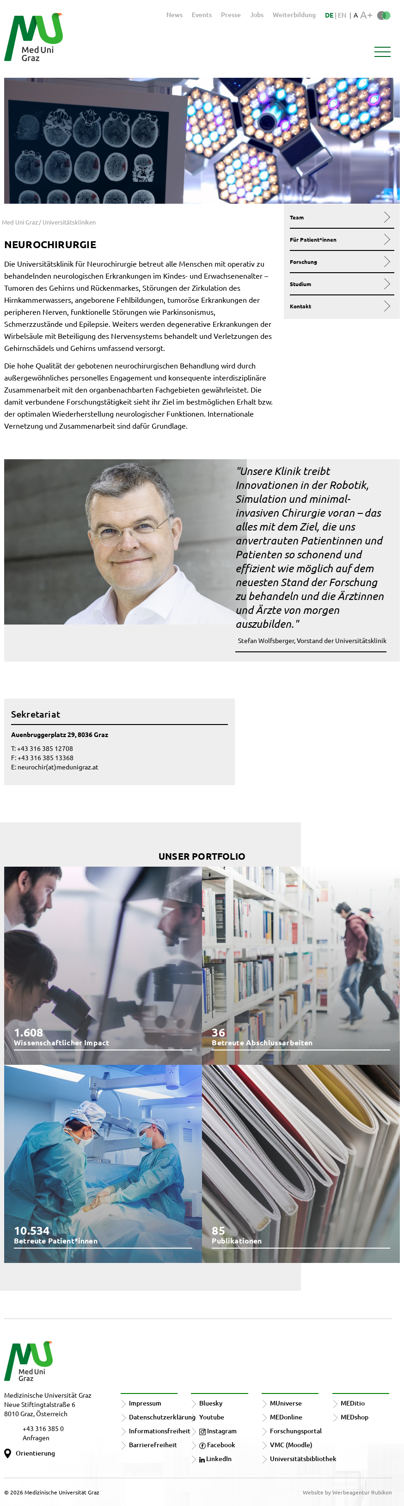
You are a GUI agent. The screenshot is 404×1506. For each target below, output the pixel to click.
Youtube (211, 1416)
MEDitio (353, 1403)
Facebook (217, 1444)
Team (339, 217)
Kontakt (339, 306)
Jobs (256, 14)
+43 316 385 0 (43, 1428)
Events (202, 14)
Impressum (145, 1403)
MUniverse (286, 1403)
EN (342, 15)
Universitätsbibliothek (303, 1458)
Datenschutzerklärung (162, 1416)
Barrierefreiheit (153, 1444)
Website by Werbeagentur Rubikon (347, 1492)
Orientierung (35, 1453)
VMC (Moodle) (291, 1444)
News (174, 14)
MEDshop (354, 1416)
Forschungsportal (296, 1430)
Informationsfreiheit (159, 1430)
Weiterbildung (294, 14)
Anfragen (36, 1437)
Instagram (218, 1430)
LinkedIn (215, 1458)
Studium (339, 283)
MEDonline (286, 1416)
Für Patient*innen (339, 239)
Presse (231, 14)
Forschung (339, 261)
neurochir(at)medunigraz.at (58, 766)
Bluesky (210, 1403)
